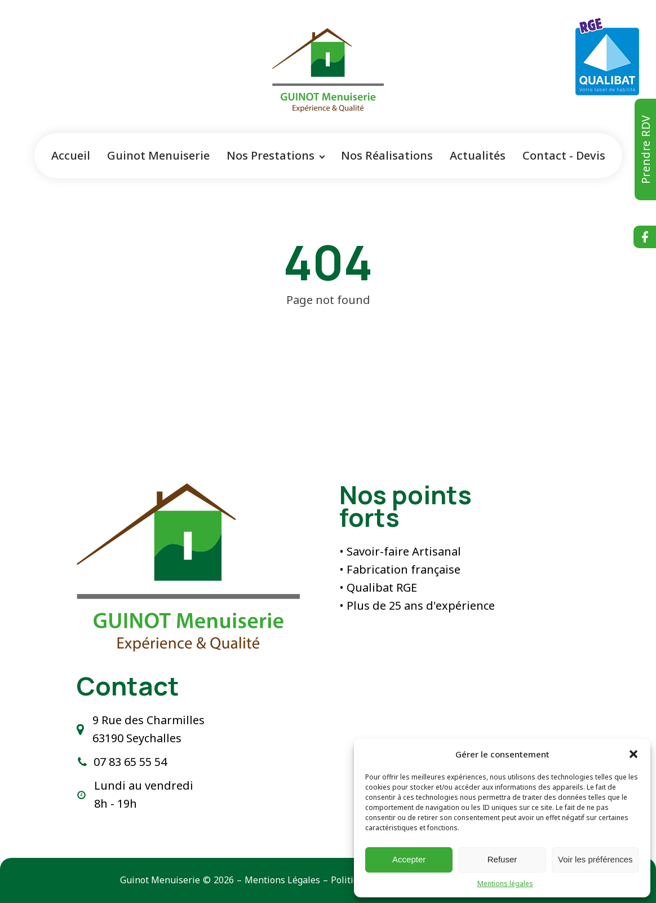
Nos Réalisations (387, 155)
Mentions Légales (282, 880)
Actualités (478, 155)
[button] (633, 754)
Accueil (70, 155)
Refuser (502, 859)
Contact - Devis (563, 155)
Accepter (408, 859)
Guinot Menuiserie (158, 155)
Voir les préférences (595, 859)
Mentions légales (505, 883)
